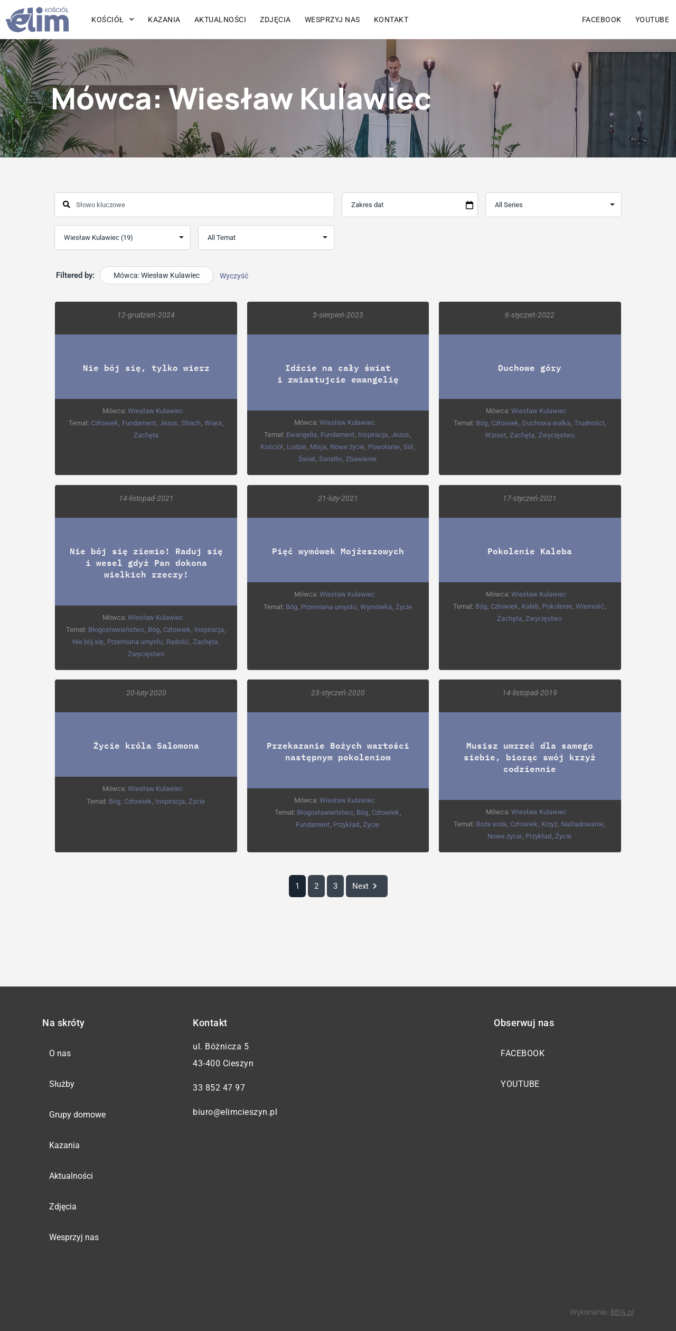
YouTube (652, 19)
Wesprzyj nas (332, 19)
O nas (60, 1053)
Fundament (139, 423)
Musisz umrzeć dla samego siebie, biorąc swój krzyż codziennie (530, 756)
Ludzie (296, 447)
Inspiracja (373, 435)
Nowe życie (347, 447)
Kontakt (391, 19)
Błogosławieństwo (116, 629)
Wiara (213, 423)
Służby (61, 1084)
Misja (318, 447)
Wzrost (495, 435)
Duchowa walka (546, 423)
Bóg (481, 423)
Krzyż (549, 823)
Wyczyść (234, 276)
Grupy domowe (77, 1115)
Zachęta (146, 435)
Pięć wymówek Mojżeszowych (338, 550)
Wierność (590, 606)
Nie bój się (88, 641)
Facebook (602, 19)
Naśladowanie (582, 823)
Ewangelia (301, 435)
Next (366, 886)
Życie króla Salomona (146, 745)
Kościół (112, 19)
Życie (404, 606)
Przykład (346, 824)
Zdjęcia (275, 19)
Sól (408, 447)
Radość (177, 641)
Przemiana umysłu (135, 641)
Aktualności (220, 19)
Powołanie (384, 447)
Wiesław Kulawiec (155, 411)
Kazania (164, 19)
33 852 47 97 (219, 1088)
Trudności (589, 423)
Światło (330, 459)
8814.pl (622, 1312)
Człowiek (104, 423)
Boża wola (491, 823)
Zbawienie (361, 459)
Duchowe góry (529, 367)
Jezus (168, 423)
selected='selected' (122, 237)
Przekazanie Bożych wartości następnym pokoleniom (338, 751)
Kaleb (530, 606)
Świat (306, 459)
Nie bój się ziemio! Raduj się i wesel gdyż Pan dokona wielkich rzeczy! (146, 562)
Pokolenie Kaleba (529, 550)
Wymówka (376, 606)
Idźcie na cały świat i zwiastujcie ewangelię (338, 373)
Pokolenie (557, 606)
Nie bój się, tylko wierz (146, 367)
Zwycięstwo (556, 435)
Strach (191, 423)
